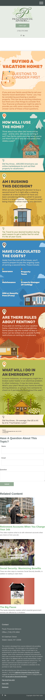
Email (3, 458)
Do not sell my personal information (16, 676)
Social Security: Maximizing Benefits (20, 568)
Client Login (22, 25)
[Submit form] (7, 484)
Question (3, 469)
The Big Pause (8, 607)
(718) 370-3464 (22, 31)
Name (3, 446)
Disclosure (5, 687)
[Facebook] (21, 35)
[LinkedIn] (23, 35)
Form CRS (5, 683)
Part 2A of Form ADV (8, 680)
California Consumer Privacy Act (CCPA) (27, 672)
